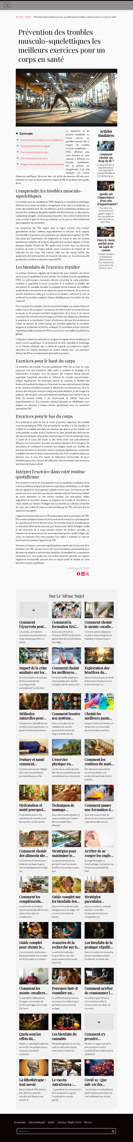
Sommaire (26, 133)
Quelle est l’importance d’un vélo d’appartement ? (107, 199)
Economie (20, 1122)
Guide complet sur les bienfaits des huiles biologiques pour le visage (66, 903)
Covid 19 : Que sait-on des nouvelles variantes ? (96, 1086)
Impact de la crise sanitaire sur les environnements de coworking (33, 674)
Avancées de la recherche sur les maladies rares (65, 947)
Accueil (19, 16)
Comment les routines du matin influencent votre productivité (99, 766)
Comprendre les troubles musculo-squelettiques (42, 139)
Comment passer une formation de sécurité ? (98, 809)
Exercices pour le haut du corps (34, 152)
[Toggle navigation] (7, 5)
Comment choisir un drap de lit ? (106, 157)
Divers (88, 1122)
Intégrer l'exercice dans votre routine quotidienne (42, 164)
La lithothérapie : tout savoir (32, 1081)
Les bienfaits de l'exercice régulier (35, 146)
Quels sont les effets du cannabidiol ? (30, 1038)
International (37, 1122)
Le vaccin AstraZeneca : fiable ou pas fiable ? (62, 1086)
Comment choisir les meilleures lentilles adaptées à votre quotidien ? (66, 674)
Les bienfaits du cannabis (64, 1036)
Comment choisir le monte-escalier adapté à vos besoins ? (98, 629)
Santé (28, 16)
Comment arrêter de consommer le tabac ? (99, 992)
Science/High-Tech (69, 1122)
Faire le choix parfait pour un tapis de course (106, 245)
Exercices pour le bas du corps (34, 158)
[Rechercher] (66, 1131)
